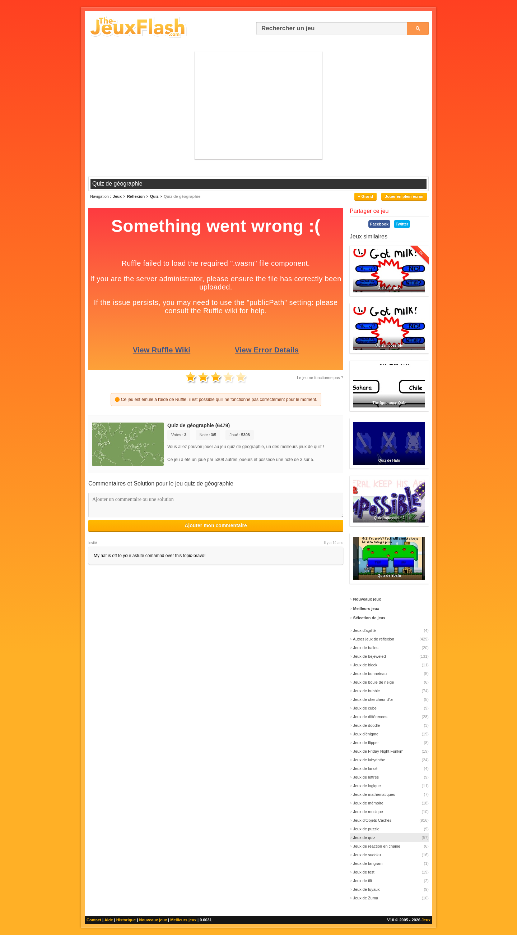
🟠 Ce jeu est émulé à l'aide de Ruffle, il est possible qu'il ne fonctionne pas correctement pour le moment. (216, 399)
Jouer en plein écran (404, 196)
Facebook (379, 224)
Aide (108, 920)
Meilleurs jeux (183, 920)
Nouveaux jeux (153, 920)
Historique (126, 920)
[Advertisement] (258, 105)
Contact (94, 920)
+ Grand (365, 196)
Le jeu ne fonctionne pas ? (320, 377)
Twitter (402, 224)
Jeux (425, 920)
